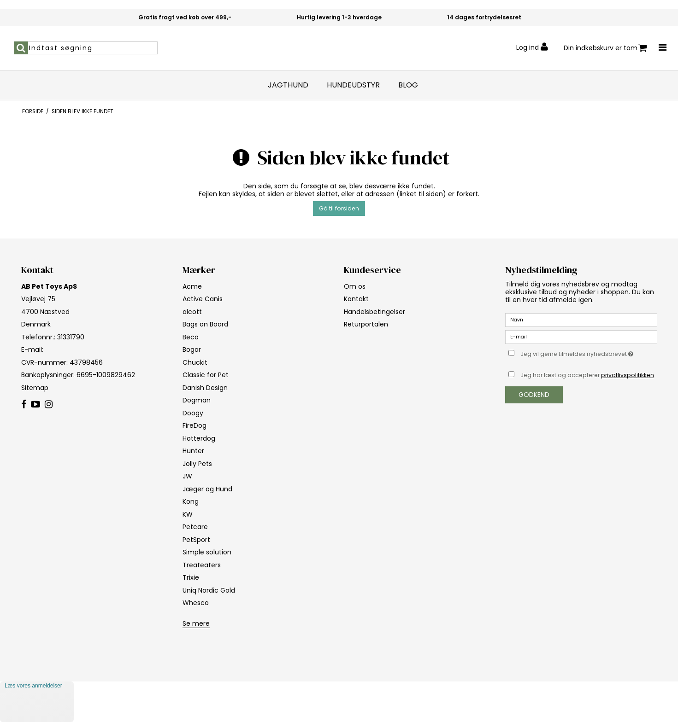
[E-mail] (581, 336)
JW (187, 476)
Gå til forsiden (339, 208)
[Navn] (581, 319)
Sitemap (34, 387)
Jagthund (288, 85)
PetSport (196, 539)
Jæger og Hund (207, 489)
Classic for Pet (206, 374)
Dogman (197, 400)
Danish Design (205, 387)
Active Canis (203, 298)
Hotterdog (199, 438)
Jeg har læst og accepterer (587, 375)
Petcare (195, 526)
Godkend (534, 394)
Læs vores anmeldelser (33, 685)
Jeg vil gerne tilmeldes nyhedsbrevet (588, 352)
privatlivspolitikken (627, 375)
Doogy (193, 413)
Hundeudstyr (353, 85)
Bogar (192, 349)
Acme (192, 286)
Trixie (191, 577)
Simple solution (207, 552)
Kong (191, 501)
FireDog (194, 425)
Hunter (193, 450)
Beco (191, 337)
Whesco (196, 602)
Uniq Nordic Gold (209, 590)
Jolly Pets (197, 463)
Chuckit (195, 362)
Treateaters (202, 565)
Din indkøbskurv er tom (605, 48)
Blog (408, 85)
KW (188, 514)
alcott (192, 311)
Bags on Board (205, 324)
